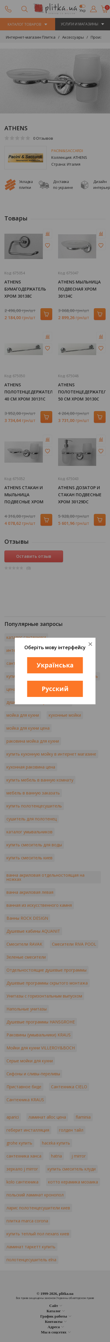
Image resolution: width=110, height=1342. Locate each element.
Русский (55, 689)
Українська (55, 665)
